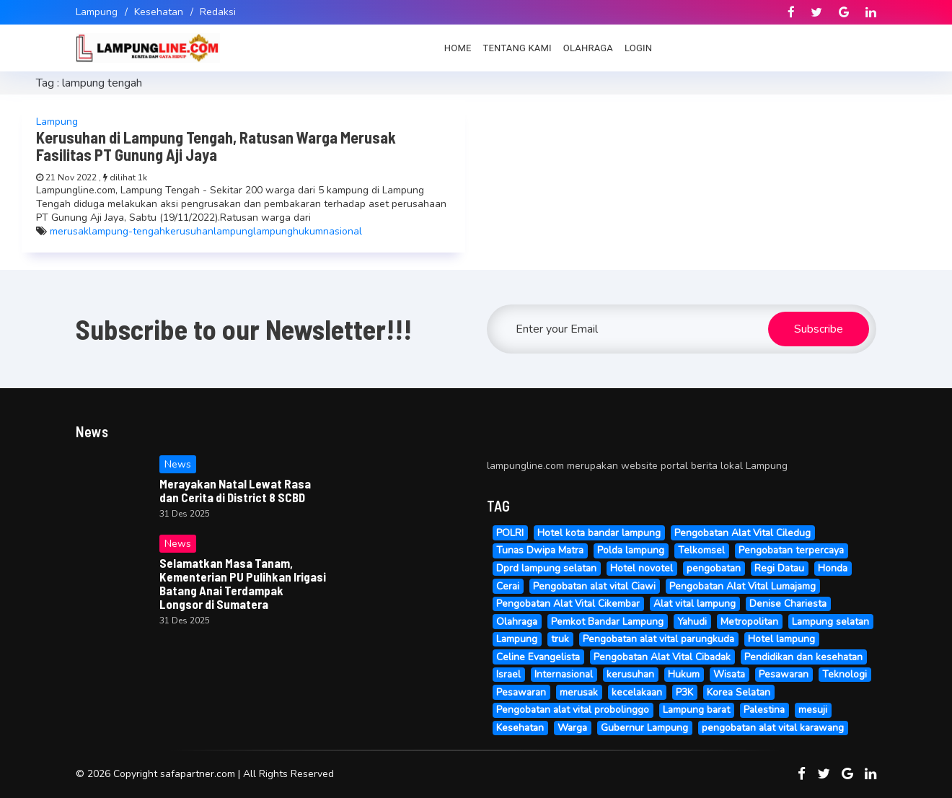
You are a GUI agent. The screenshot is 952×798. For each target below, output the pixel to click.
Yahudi (692, 621)
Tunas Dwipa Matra (539, 550)
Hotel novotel (641, 568)
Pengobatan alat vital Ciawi (594, 586)
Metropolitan (749, 621)
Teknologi (844, 674)
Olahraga (588, 48)
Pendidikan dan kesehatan (803, 657)
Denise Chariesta (788, 603)
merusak (69, 231)
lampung (233, 231)
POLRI (510, 533)
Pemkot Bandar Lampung (607, 621)
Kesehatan (158, 12)
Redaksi (218, 12)
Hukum (684, 674)
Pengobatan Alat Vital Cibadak (662, 657)
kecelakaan (637, 692)
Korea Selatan (738, 692)
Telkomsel (701, 550)
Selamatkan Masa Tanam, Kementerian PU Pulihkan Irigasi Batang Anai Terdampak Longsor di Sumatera (242, 583)
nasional (342, 231)
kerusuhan (189, 231)
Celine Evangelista (538, 657)
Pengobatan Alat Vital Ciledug (742, 533)
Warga (572, 728)
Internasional (563, 674)
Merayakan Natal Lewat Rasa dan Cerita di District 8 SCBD (235, 490)
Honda (832, 568)
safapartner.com (197, 774)
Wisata (729, 674)
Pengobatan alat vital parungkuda (658, 639)
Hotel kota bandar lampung (599, 533)
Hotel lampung (781, 639)
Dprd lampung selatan (546, 568)
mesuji (812, 709)
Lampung (97, 12)
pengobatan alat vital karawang (773, 728)
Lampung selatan (830, 621)
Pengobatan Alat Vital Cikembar (568, 603)
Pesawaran (783, 674)
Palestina (764, 709)
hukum (308, 231)
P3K (684, 692)
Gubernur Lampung (644, 728)
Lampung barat (696, 709)
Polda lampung (630, 550)
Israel (508, 674)
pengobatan (714, 568)
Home (458, 48)
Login (638, 48)
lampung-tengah (127, 231)
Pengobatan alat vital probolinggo (572, 709)
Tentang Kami (517, 48)
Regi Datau (779, 568)
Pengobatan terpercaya (791, 550)
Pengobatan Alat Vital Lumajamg (742, 586)
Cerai (507, 586)
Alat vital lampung (694, 603)
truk (560, 639)
